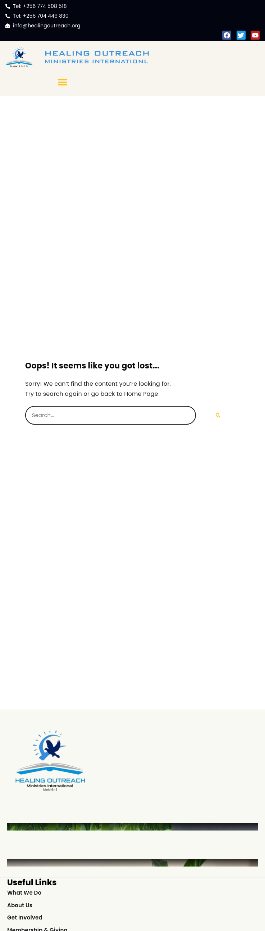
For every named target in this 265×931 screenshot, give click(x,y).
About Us (19, 905)
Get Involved (24, 917)
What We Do (24, 892)
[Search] (218, 415)
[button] (62, 82)
